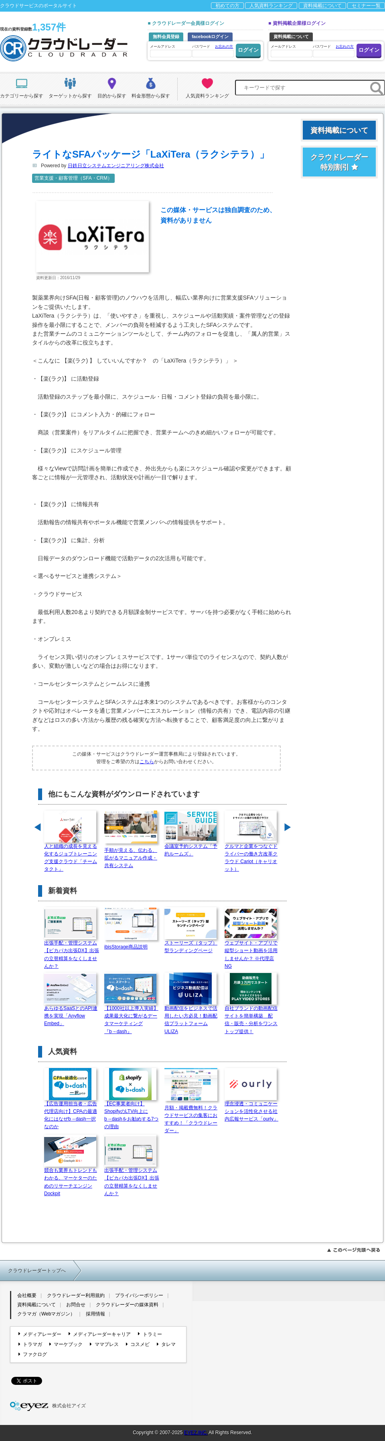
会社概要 (26, 1295)
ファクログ (32, 1354)
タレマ (166, 1344)
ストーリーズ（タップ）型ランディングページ (190, 944)
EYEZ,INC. (196, 1432)
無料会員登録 (166, 36)
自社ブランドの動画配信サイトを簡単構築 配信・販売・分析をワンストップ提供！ (251, 1017)
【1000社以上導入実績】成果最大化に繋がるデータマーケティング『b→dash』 (131, 1017)
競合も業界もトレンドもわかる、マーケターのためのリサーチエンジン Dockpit (70, 1179)
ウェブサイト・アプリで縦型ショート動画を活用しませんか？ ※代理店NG (251, 952)
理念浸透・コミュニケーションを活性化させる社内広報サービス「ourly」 (251, 1109)
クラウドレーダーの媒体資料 (127, 1304)
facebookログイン (210, 36)
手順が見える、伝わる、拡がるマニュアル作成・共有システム (132, 855)
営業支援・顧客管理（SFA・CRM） (73, 178)
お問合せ (75, 1304)
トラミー (150, 1334)
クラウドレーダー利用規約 (76, 1295)
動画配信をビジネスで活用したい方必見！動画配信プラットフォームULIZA (190, 1017)
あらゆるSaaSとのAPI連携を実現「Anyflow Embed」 (70, 1013)
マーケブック (66, 1344)
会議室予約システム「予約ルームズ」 (190, 847)
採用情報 (95, 1314)
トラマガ (30, 1344)
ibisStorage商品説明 (132, 944)
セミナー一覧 (366, 5)
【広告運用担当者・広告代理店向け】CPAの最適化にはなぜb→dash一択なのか (70, 1113)
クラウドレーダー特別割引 (339, 162)
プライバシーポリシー (139, 1295)
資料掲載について (322, 5)
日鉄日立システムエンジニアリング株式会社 (116, 165)
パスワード (212, 50)
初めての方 (227, 5)
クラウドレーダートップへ (37, 1270)
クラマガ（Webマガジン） (46, 1314)
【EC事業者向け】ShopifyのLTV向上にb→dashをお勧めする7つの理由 (131, 1113)
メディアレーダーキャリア (100, 1334)
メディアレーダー (39, 1334)
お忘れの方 (224, 47)
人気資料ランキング (271, 5)
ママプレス (104, 1344)
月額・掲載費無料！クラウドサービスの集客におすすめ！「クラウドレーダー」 (192, 1117)
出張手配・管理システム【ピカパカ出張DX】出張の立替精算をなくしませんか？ (71, 952)
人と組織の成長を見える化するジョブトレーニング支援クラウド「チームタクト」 (70, 855)
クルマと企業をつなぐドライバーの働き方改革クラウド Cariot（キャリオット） (251, 855)
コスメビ (138, 1344)
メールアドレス (170, 51)
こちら (147, 761)
